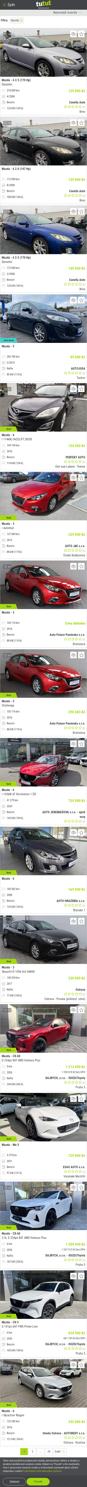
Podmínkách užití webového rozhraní (42, 1471)
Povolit (38, 1481)
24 (49, 1451)
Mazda (17, 20)
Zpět (9, 5)
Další (60, 1451)
